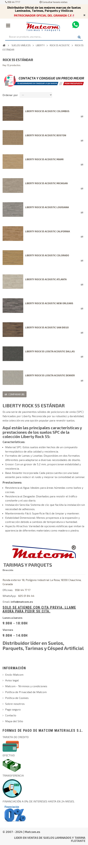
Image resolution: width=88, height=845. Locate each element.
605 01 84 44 (26, 595)
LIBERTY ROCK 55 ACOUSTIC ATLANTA (46, 279)
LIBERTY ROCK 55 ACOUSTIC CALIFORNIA (47, 231)
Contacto (10, 715)
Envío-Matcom (14, 674)
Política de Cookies (17, 697)
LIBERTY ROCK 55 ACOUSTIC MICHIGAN (46, 183)
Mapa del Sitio (14, 721)
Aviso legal (12, 680)
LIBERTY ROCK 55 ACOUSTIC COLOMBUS (47, 111)
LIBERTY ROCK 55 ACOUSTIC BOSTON (45, 135)
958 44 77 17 (12, 2)
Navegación (8, 25)
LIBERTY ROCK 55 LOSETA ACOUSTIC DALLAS (50, 351)
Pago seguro (13, 709)
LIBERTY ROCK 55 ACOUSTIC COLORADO (47, 255)
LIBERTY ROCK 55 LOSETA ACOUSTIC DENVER (50, 375)
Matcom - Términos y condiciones (26, 686)
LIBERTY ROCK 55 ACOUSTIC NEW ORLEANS (49, 303)
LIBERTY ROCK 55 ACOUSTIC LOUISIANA (47, 207)
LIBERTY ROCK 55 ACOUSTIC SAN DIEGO (47, 327)
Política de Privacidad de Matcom (26, 692)
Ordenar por (10, 95)
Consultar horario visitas (53, 2)
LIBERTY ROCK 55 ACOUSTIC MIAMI (44, 159)
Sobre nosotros (15, 703)
